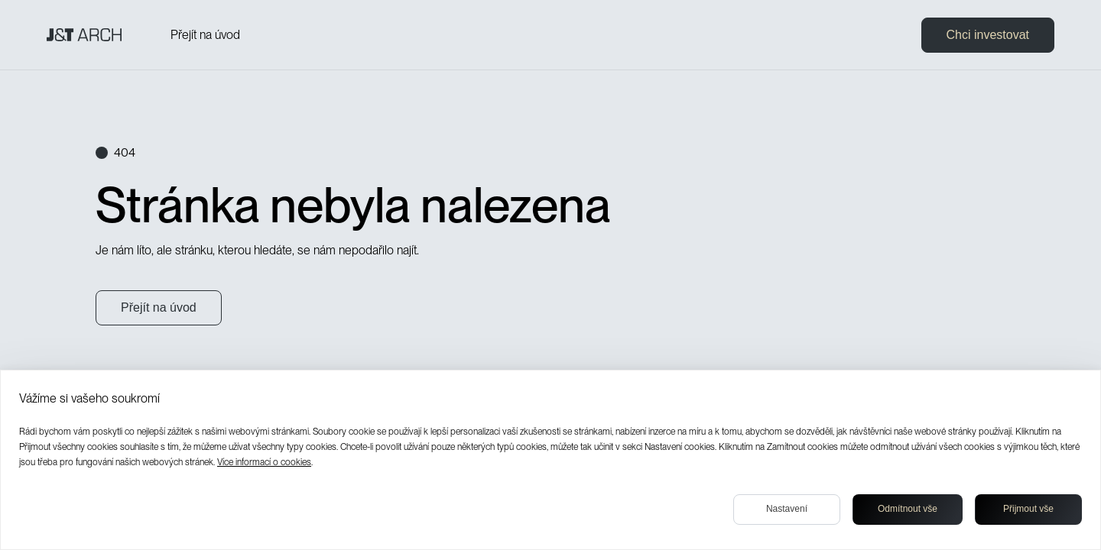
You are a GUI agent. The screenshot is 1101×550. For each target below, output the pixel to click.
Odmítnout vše (907, 508)
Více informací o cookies (264, 462)
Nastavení (786, 508)
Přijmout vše (1028, 508)
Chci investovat (988, 34)
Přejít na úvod (205, 35)
